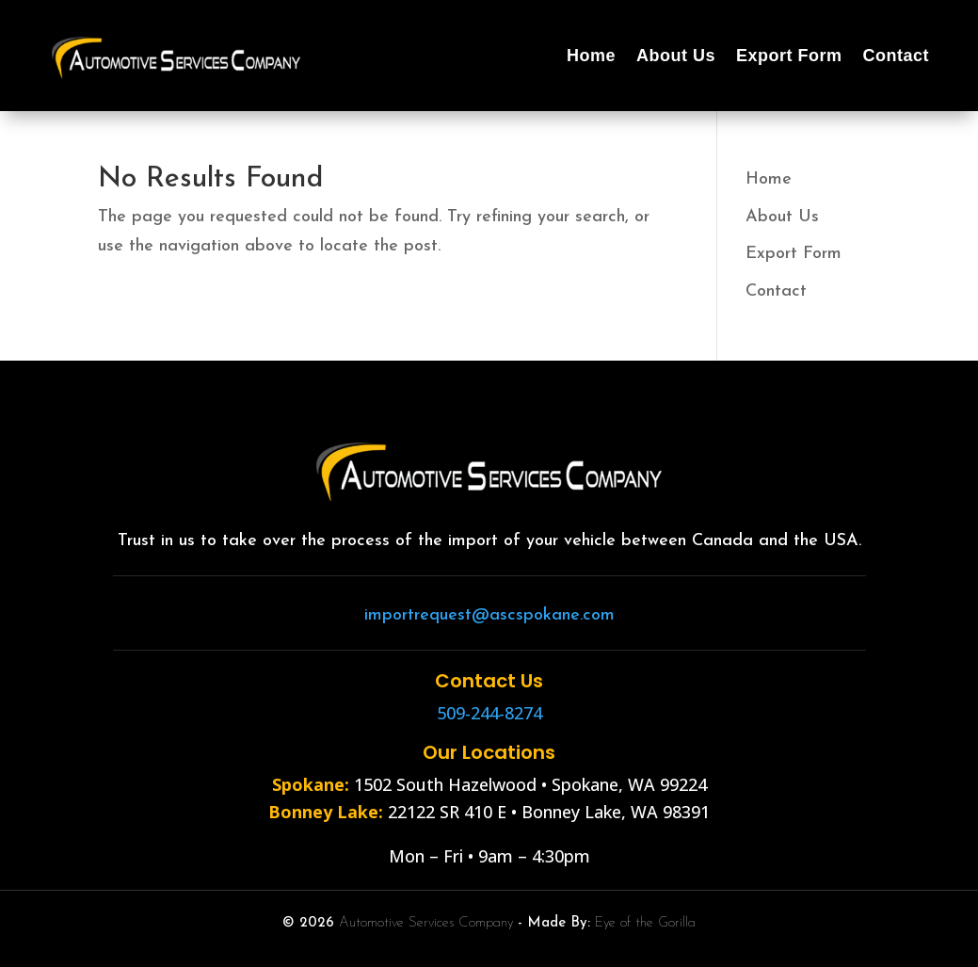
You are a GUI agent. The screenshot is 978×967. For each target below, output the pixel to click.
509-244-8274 (489, 712)
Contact (896, 55)
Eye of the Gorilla (645, 923)
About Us (675, 55)
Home (591, 55)
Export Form (789, 55)
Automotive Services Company (426, 923)
